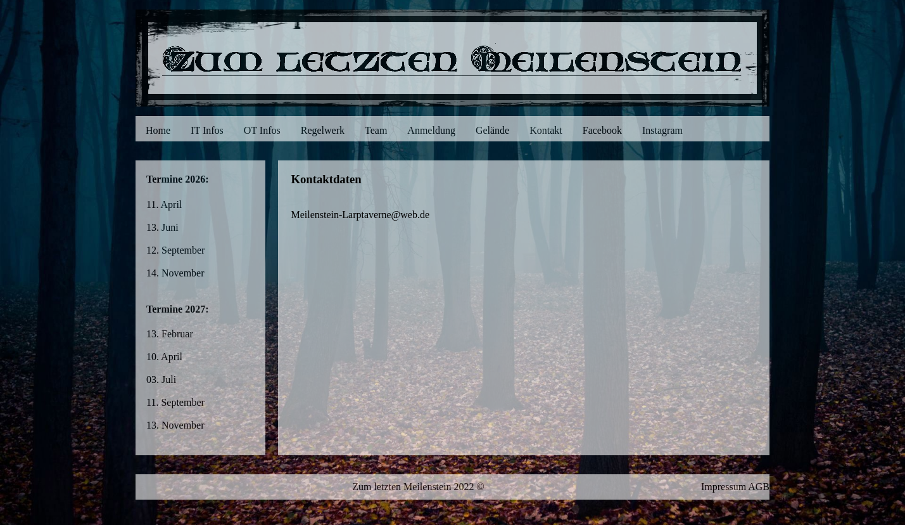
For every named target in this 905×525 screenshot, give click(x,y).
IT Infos (207, 130)
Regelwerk (323, 130)
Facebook (602, 130)
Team (376, 130)
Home (158, 130)
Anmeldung (431, 130)
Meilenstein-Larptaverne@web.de (360, 214)
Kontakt (545, 130)
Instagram (662, 130)
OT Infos (262, 130)
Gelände (492, 130)
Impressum (723, 486)
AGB (758, 486)
